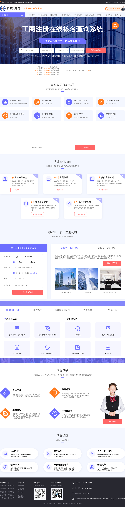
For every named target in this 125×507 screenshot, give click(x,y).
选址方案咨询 (112, 263)
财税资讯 (100, 15)
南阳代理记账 (66, 15)
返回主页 (108, 2)
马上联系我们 (28, 292)
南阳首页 (32, 15)
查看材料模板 (103, 190)
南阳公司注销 (78, 15)
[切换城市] (8, 2)
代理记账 (11, 485)
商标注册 (11, 495)
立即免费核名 (96, 50)
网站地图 (115, 2)
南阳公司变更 (89, 15)
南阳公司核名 (54, 15)
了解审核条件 (80, 214)
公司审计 (3, 489)
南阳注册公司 (42, 15)
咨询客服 (112, 421)
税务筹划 (11, 489)
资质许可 (3, 495)
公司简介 (109, 15)
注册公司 (3, 485)
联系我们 (118, 15)
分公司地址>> (120, 499)
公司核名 (3, 492)
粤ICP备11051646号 (76, 503)
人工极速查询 (85, 147)
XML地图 (122, 2)
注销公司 (11, 492)
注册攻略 (3, 498)
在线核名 (17, 190)
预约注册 (60, 190)
